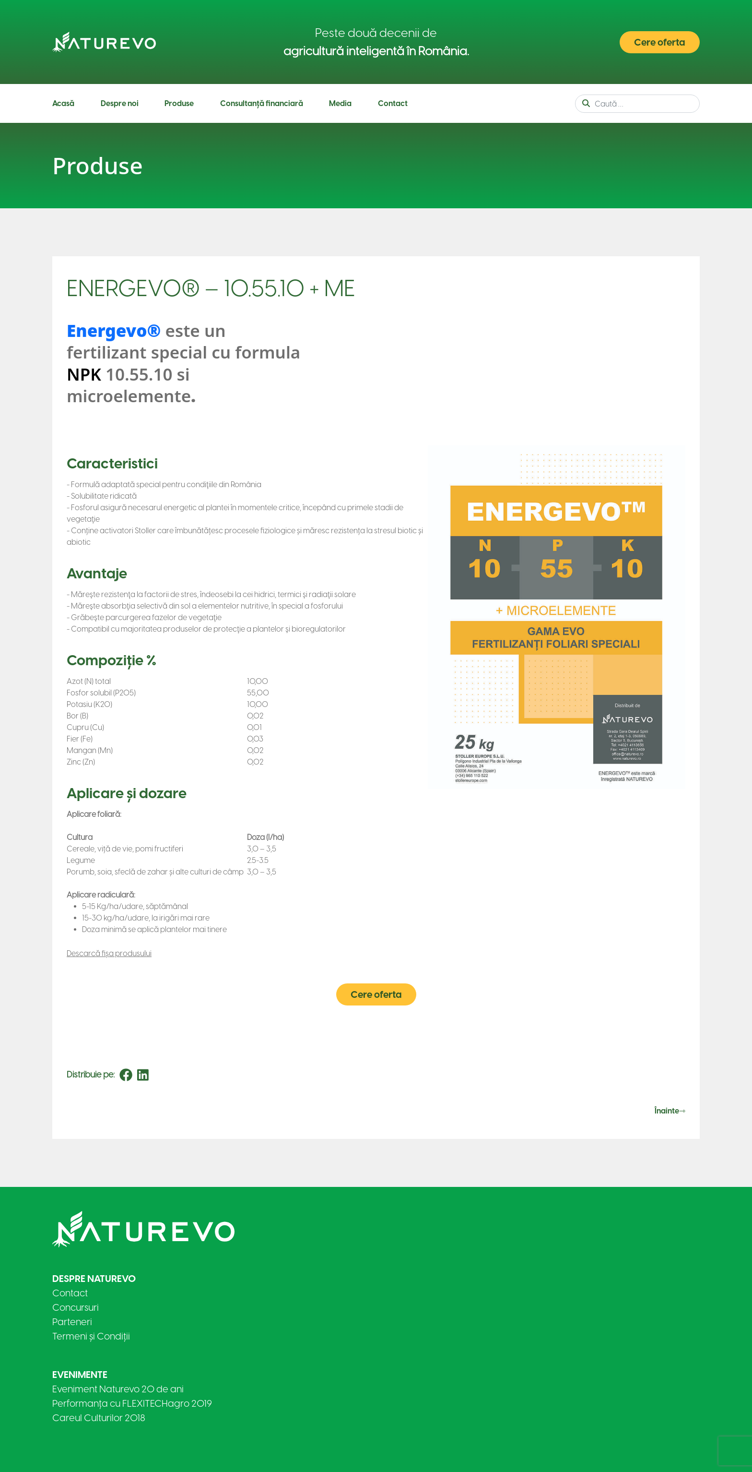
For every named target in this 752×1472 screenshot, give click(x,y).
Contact (393, 103)
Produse (179, 103)
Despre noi (120, 103)
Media (340, 103)
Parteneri (72, 1322)
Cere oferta (659, 42)
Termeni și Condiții (91, 1336)
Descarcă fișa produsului (109, 953)
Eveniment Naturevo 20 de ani (118, 1389)
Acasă (63, 103)
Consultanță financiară (261, 103)
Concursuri (75, 1307)
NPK (84, 374)
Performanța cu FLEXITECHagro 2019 (132, 1403)
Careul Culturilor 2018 (98, 1418)
